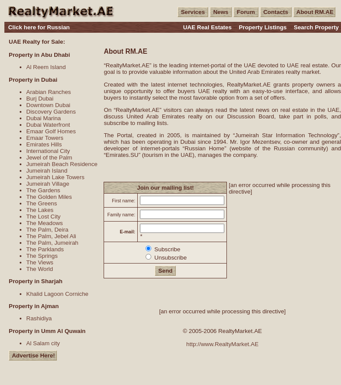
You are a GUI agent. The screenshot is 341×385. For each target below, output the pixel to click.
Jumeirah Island (46, 170)
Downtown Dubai (48, 105)
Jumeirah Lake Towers (55, 177)
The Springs (42, 256)
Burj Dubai (39, 98)
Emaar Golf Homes (51, 131)
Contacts (276, 12)
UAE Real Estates (207, 27)
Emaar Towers (44, 138)
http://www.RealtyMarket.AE (222, 344)
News (221, 12)
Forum (246, 12)
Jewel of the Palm (49, 157)
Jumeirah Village (47, 183)
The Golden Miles (49, 197)
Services (192, 12)
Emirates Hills (44, 144)
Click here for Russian (39, 27)
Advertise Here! (32, 355)
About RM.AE (314, 12)
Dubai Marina (43, 118)
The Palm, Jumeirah (52, 242)
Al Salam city (43, 343)
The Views (39, 262)
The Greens (41, 203)
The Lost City (43, 216)
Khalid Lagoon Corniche (57, 294)
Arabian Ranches (48, 92)
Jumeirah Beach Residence (61, 164)
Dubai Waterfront (48, 124)
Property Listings (263, 27)
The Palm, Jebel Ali (51, 236)
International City (48, 151)
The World (39, 269)
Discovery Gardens (51, 111)
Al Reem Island (46, 67)
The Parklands (45, 249)
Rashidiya (39, 318)
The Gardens (43, 190)
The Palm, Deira (47, 229)
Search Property (316, 27)
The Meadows (44, 223)
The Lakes (39, 210)
